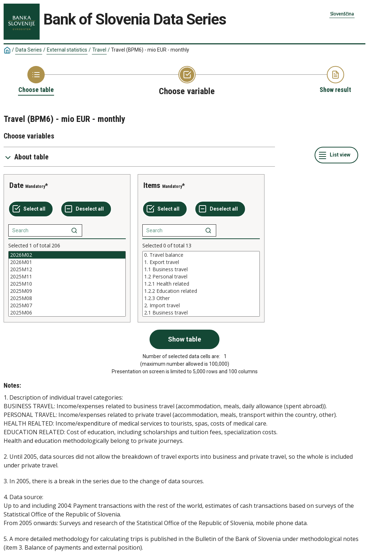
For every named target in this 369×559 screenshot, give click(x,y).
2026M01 (67, 262)
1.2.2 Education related (201, 291)
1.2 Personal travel (201, 276)
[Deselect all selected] (86, 209)
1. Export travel (201, 262)
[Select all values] (30, 209)
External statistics (67, 50)
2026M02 (67, 255)
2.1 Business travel (201, 312)
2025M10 (67, 283)
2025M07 (67, 305)
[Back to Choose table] (36, 80)
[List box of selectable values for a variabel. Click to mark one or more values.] (67, 284)
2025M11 (67, 276)
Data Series (28, 50)
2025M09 (67, 291)
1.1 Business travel (201, 269)
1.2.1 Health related (201, 283)
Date (16, 185)
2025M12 (67, 269)
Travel (99, 50)
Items (151, 185)
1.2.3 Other (201, 298)
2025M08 (67, 298)
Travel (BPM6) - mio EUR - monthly (150, 50)
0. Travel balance (201, 255)
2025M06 (67, 312)
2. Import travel (201, 305)
